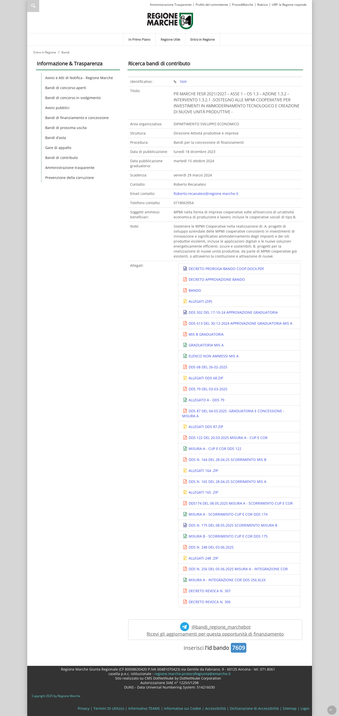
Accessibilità (215, 708)
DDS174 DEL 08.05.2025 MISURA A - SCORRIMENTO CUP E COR (240, 503)
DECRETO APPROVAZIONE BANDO (216, 279)
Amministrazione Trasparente (171, 4)
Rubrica (262, 4)
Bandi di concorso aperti (65, 87)
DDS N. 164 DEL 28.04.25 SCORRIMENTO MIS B (227, 459)
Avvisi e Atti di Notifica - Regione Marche (79, 77)
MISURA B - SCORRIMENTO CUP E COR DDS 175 (228, 536)
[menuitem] (139, 39)
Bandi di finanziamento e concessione (77, 117)
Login (305, 708)
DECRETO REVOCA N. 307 (209, 590)
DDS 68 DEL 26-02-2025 (207, 367)
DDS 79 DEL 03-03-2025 (207, 389)
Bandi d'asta (55, 137)
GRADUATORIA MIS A (206, 345)
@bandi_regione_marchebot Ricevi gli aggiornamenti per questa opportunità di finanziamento (215, 629)
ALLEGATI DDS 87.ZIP (205, 426)
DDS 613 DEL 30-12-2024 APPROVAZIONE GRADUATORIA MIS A (240, 323)
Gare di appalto (58, 147)
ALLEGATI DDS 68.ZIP (205, 378)
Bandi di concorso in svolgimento (73, 97)
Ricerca (33, 6)
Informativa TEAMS (144, 708)
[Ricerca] (43, 6)
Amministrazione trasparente (69, 167)
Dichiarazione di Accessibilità (254, 708)
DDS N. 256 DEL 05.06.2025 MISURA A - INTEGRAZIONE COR (238, 569)
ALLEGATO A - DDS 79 (206, 400)
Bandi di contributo (61, 157)
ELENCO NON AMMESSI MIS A (213, 356)
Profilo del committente (212, 4)
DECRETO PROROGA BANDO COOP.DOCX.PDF (226, 268)
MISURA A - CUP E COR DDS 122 (214, 448)
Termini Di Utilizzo (108, 708)
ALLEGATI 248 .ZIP (203, 558)
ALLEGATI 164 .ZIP (203, 470)
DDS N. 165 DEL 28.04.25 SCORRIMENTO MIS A (227, 481)
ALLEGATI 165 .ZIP (203, 492)
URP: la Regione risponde (289, 4)
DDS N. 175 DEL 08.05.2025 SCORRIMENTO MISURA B (232, 525)
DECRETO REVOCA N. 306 (209, 601)
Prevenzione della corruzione (69, 177)
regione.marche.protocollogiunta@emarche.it (192, 673)
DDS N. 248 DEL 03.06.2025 (211, 547)
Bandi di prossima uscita (66, 127)
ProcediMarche (242, 4)
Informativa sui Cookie (182, 708)
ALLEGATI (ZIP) (200, 301)
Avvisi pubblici (57, 107)
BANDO (194, 290)
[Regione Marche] (170, 20)
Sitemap (290, 708)
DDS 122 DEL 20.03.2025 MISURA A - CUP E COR (228, 437)
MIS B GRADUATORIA (206, 334)
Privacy (83, 708)
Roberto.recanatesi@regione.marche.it (206, 193)
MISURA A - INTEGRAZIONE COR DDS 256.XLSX (227, 579)
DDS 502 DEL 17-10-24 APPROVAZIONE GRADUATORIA (233, 312)
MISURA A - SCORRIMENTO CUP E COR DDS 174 (228, 514)
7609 (183, 82)
